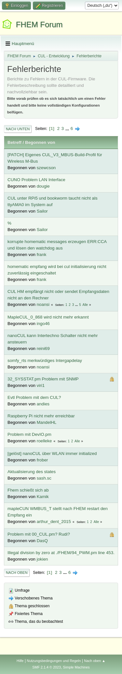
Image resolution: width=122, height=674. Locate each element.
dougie (43, 186)
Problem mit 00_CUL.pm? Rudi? (38, 534)
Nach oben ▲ (94, 661)
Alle (85, 305)
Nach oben (17, 573)
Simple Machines (76, 667)
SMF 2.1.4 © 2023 (46, 667)
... (67, 128)
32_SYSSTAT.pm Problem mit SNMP (43, 379)
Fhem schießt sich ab (28, 490)
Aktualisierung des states (31, 471)
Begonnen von (40, 142)
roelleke (44, 440)
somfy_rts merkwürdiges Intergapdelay (44, 360)
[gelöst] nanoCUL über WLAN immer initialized (52, 453)
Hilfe (20, 661)
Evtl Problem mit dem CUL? (34, 397)
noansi (43, 304)
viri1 (41, 385)
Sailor (42, 211)
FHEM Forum (39, 24)
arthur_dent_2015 (54, 521)
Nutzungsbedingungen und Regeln (54, 661)
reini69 (43, 348)
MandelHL (47, 422)
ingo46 (43, 323)
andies (43, 403)
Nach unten (18, 129)
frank (42, 254)
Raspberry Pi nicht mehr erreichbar (41, 415)
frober (42, 460)
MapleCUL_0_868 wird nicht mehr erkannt (48, 317)
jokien (42, 559)
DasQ (42, 540)
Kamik (43, 496)
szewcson (46, 167)
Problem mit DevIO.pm (29, 434)
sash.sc (44, 478)
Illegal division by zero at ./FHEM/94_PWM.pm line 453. (61, 552)
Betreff (14, 142)
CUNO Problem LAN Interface (36, 179)
